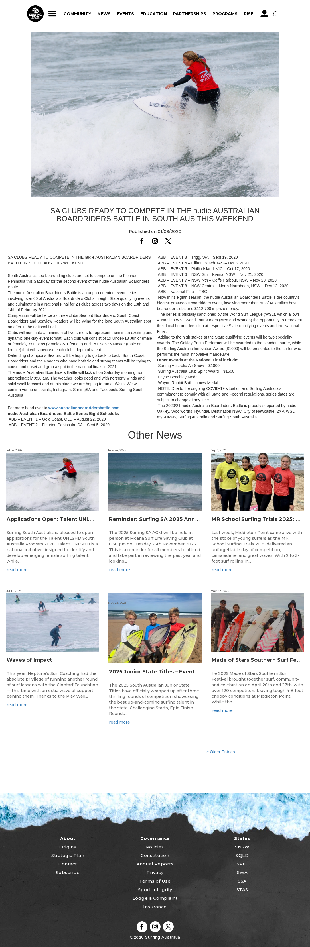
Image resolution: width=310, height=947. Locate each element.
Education (153, 13)
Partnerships (189, 13)
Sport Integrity (155, 889)
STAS (242, 889)
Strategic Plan (67, 855)
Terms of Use (155, 881)
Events (125, 13)
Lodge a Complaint (155, 898)
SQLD (242, 855)
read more (17, 569)
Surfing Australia (162, 937)
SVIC (242, 864)
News (104, 13)
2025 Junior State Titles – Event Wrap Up (164, 672)
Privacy (155, 872)
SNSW (242, 847)
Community (77, 13)
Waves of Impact (29, 660)
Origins (67, 847)
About (67, 838)
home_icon (35, 13)
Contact (67, 864)
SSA (242, 881)
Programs (225, 13)
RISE (248, 13)
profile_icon (265, 13)
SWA (242, 872)
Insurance (155, 906)
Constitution (155, 855)
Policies (155, 847)
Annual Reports (154, 864)
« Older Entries (220, 751)
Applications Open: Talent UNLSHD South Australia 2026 (83, 519)
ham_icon (52, 13)
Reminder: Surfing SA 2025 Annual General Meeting (179, 519)
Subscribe (68, 872)
